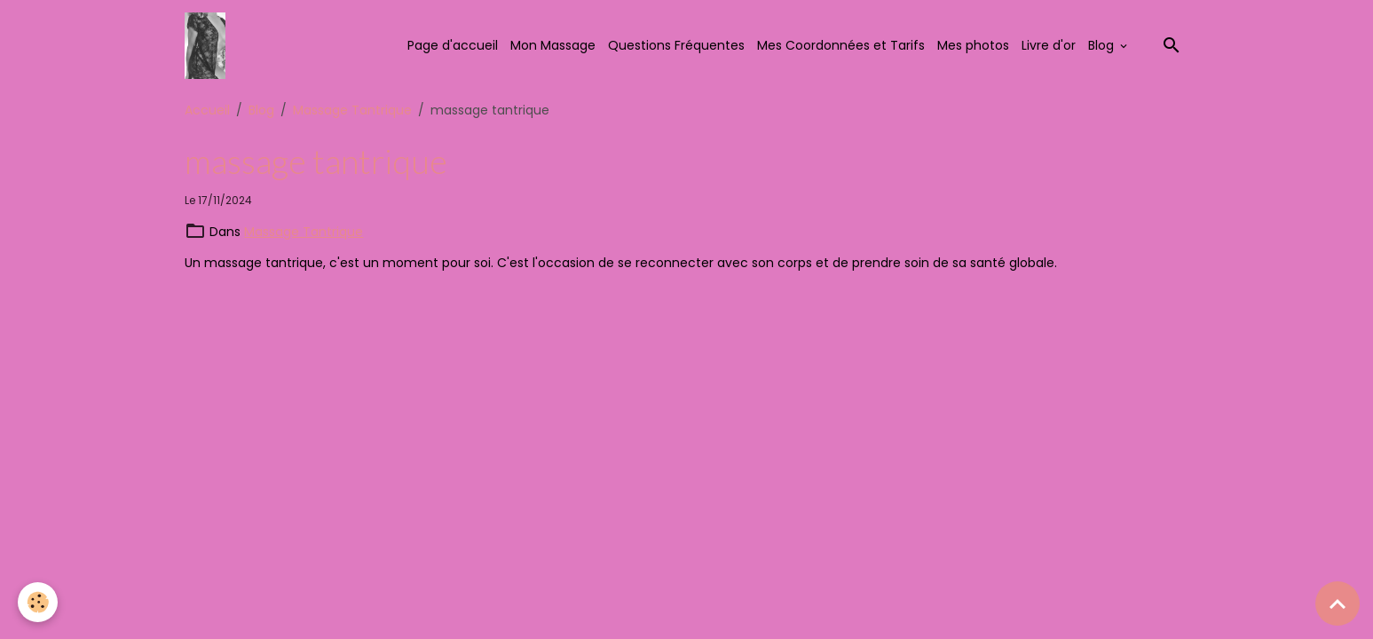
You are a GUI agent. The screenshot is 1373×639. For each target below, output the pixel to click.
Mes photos (973, 45)
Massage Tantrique (352, 110)
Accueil (207, 110)
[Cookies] (38, 602)
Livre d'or (1049, 45)
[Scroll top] (1337, 603)
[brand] (208, 45)
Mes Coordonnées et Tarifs (841, 45)
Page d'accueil (452, 45)
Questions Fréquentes (676, 45)
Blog (1102, 45)
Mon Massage (553, 45)
